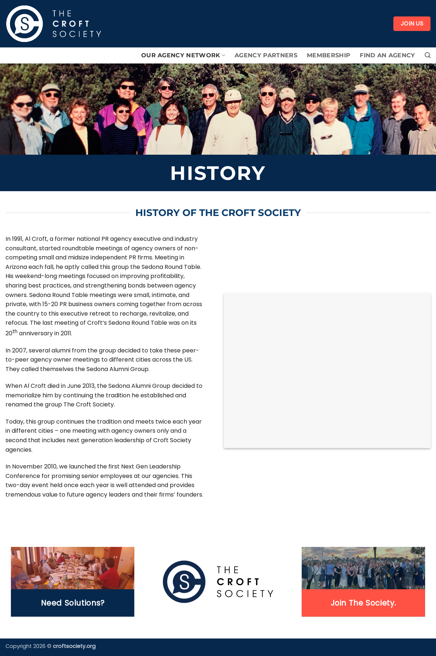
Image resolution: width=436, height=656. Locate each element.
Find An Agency (387, 55)
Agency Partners (266, 55)
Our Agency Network (183, 55)
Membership (328, 55)
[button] (428, 55)
